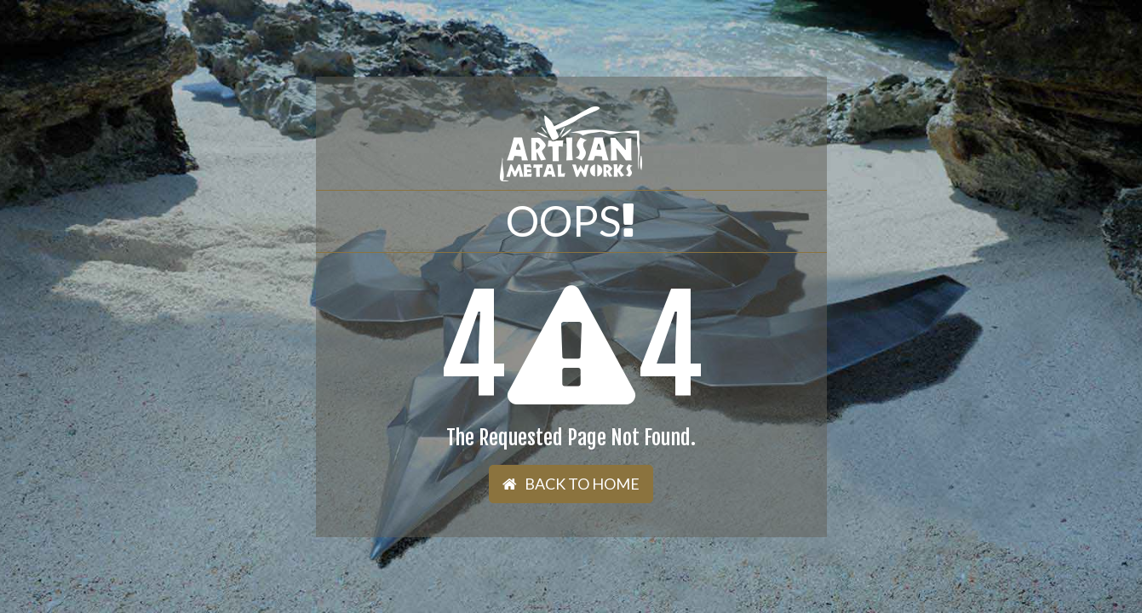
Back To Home (571, 483)
